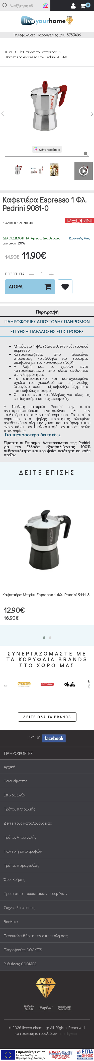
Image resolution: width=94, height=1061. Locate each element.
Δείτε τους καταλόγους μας (28, 823)
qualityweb (68, 1033)
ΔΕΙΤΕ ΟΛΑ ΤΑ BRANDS (47, 717)
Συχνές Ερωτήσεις (19, 907)
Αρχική (9, 766)
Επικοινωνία (14, 794)
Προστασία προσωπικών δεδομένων (35, 893)
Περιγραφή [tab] (47, 312)
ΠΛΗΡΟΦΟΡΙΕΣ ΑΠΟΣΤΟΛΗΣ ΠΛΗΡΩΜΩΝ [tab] (47, 321)
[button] (5, 5)
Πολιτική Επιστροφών (23, 851)
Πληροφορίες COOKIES (23, 949)
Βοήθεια (11, 921)
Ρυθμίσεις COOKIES (20, 963)
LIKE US (47, 737)
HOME (8, 51)
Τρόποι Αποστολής (20, 837)
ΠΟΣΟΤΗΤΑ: (15, 273)
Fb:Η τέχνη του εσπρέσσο (38, 51)
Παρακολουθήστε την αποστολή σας (36, 935)
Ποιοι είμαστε (15, 780)
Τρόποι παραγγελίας (21, 865)
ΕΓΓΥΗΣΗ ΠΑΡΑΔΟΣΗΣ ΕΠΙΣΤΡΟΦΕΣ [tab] (47, 331)
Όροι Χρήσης (14, 879)
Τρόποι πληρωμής (19, 809)
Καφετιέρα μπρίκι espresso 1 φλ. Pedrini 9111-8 (46, 594)
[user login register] (73, 6)
